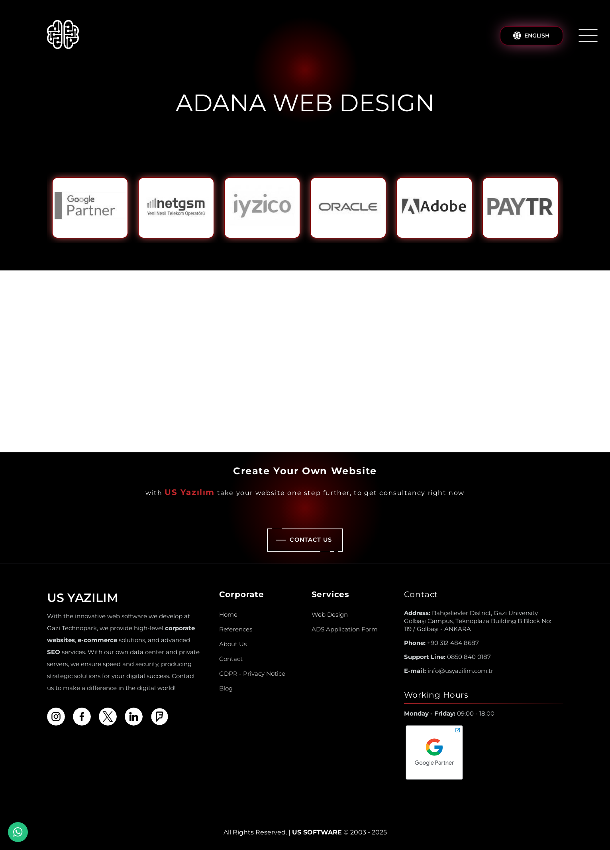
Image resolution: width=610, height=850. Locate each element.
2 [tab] (312, 250)
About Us (233, 644)
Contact (231, 659)
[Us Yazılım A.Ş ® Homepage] (63, 35)
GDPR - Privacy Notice (252, 673)
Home (228, 614)
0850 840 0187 (447, 657)
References (235, 629)
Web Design (330, 614)
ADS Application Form (345, 629)
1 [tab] (299, 250)
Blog (226, 688)
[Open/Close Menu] (588, 35)
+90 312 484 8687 (441, 643)
